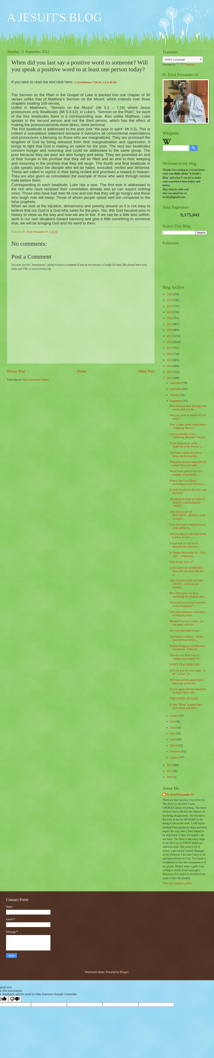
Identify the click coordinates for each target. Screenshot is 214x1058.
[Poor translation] (14, 999)
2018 (170, 342)
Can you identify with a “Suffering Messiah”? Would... (188, 436)
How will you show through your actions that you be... (188, 407)
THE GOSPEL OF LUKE (183, 698)
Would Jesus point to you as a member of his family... (185, 473)
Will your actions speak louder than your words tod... (186, 681)
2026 (170, 294)
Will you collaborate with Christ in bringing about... (187, 614)
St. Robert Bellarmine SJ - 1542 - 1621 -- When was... (188, 554)
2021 (170, 324)
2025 (170, 300)
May (173, 733)
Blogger (124, 972)
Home (81, 371)
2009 (170, 777)
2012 (170, 378)
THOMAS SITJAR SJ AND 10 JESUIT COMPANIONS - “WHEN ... (186, 502)
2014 (170, 365)
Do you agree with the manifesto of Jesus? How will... (187, 691)
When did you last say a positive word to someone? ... (187, 604)
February (175, 751)
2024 (170, 306)
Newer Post (16, 371)
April (173, 739)
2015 (170, 360)
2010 (170, 771)
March (174, 745)
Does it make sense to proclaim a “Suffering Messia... (187, 426)
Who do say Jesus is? (181, 561)
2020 (170, 330)
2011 (170, 765)
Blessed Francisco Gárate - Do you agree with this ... (186, 623)
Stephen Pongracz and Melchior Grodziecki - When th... (187, 647)
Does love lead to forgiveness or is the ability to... (187, 526)
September (176, 400)
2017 (170, 348)
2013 (170, 372)
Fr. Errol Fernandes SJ (180, 794)
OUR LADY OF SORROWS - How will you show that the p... (186, 571)
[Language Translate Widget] (183, 59)
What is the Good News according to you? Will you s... (188, 482)
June (173, 727)
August (174, 715)
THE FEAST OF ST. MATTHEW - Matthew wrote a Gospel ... (187, 515)
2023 (170, 312)
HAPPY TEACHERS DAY (184, 664)
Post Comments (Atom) (35, 379)
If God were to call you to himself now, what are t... (184, 545)
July (172, 721)
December (176, 382)
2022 (170, 318)
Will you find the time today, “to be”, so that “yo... (187, 672)
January (174, 757)
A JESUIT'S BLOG (54, 17)
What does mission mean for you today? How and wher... (187, 463)
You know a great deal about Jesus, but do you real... (185, 454)
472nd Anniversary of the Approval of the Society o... (186, 445)
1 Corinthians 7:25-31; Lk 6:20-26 (95, 82)
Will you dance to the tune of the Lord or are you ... (187, 536)
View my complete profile (177, 883)
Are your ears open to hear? (184, 630)
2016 (170, 354)
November (176, 389)
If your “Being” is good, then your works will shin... (185, 706)
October (175, 395)
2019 (170, 336)
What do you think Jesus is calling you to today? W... (185, 657)
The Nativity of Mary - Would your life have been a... (186, 638)
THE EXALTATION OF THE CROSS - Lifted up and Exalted (186, 584)
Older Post (146, 371)
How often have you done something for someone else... (187, 595)
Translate (185, 64)
